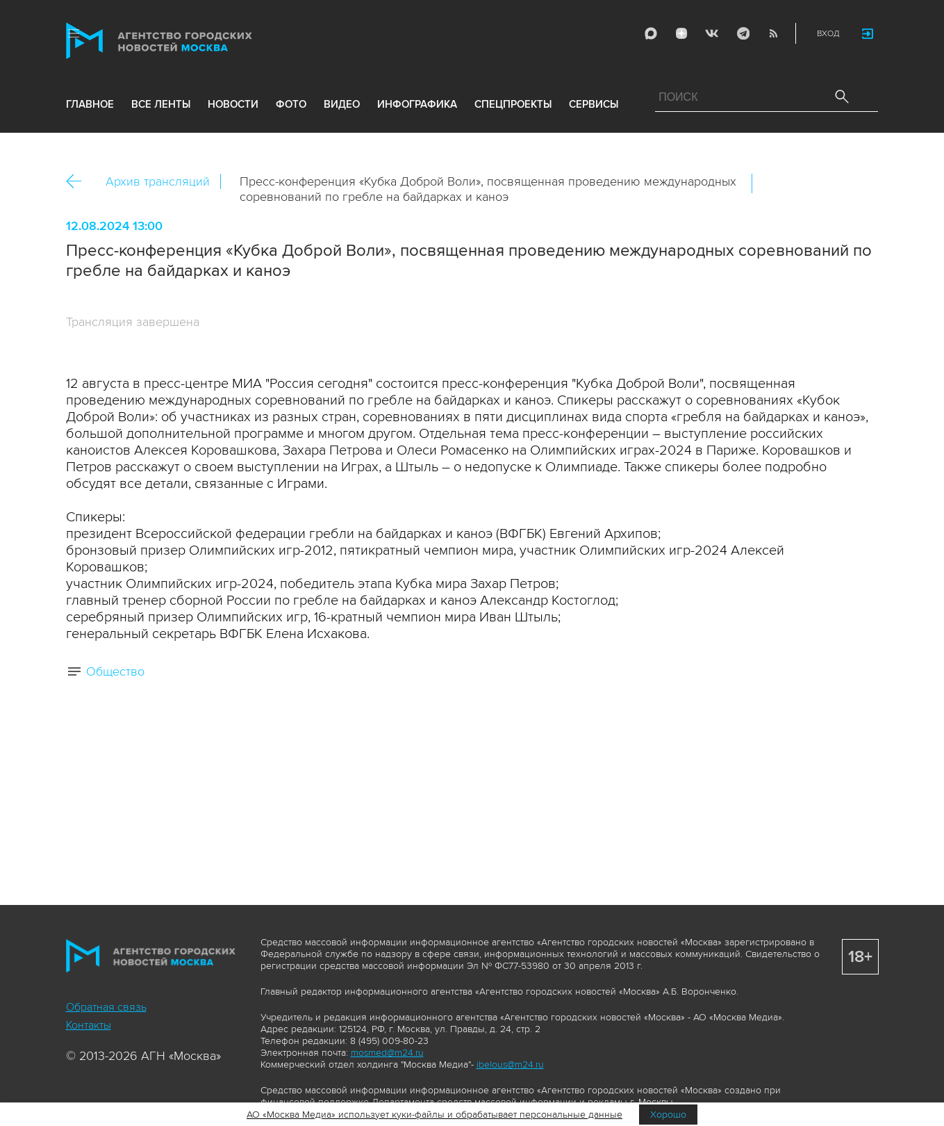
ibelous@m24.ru (510, 1064)
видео (342, 105)
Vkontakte (711, 33)
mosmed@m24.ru (387, 1053)
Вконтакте (771, 183)
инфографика (417, 105)
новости (233, 105)
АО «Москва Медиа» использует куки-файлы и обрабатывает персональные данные (434, 1114)
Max (650, 33)
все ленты (160, 105)
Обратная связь (106, 1007)
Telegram (741, 33)
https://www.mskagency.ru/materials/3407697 (861, 183)
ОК (801, 183)
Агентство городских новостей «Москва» (185, 40)
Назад (79, 181)
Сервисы (593, 105)
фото (291, 105)
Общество (115, 671)
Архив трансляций (158, 181)
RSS (772, 33)
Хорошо (668, 1114)
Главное (90, 105)
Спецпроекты (513, 105)
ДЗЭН (680, 33)
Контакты (88, 1025)
